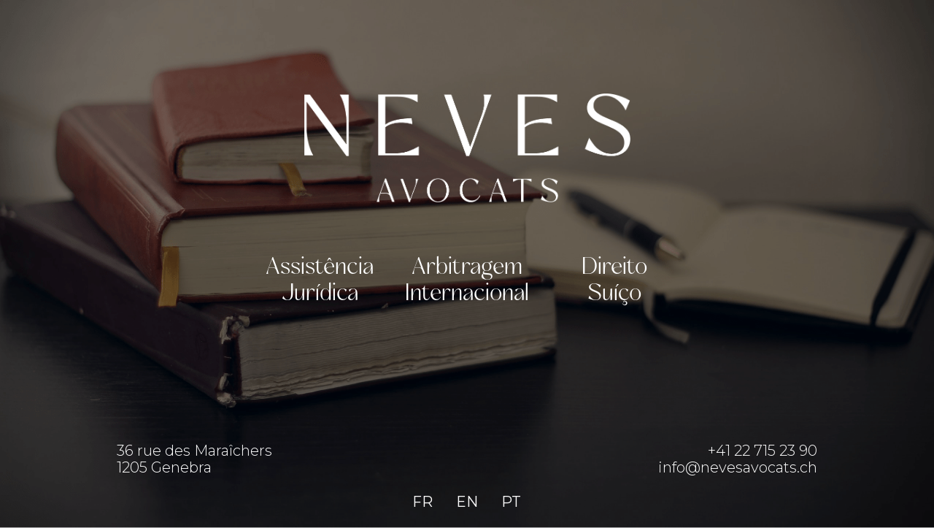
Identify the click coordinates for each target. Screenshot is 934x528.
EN (467, 501)
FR (422, 501)
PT (511, 501)
